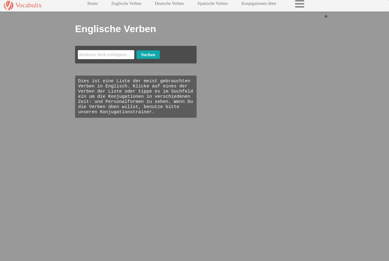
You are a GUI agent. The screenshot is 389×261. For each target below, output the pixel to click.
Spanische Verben (213, 5)
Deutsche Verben (169, 5)
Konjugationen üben (259, 5)
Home (93, 5)
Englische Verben (126, 5)
